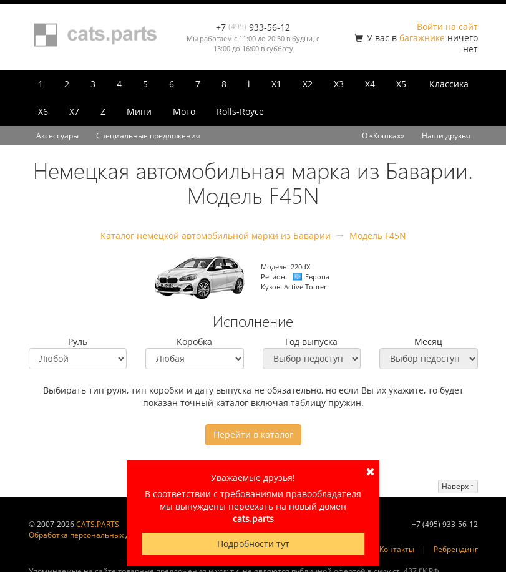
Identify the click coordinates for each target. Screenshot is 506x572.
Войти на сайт (447, 26)
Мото (184, 111)
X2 (308, 84)
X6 (43, 111)
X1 (276, 84)
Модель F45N (377, 235)
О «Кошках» (383, 135)
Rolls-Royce (240, 111)
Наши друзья (446, 135)
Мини (139, 111)
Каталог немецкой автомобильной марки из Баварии (215, 235)
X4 (370, 84)
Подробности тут (253, 544)
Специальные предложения (148, 135)
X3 (339, 84)
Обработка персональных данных (91, 535)
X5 (401, 84)
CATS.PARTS (97, 524)
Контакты (396, 549)
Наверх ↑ (458, 486)
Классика (449, 84)
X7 (74, 111)
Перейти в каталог (253, 434)
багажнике (422, 38)
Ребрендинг (456, 549)
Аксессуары (57, 135)
